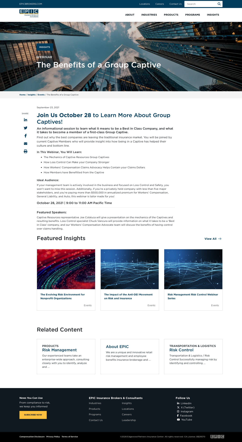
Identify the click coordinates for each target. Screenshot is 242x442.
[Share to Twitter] (25, 128)
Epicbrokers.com (30, 4)
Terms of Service (70, 436)
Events (41, 95)
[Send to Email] (25, 143)
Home (22, 95)
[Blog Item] (66, 280)
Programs (95, 414)
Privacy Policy (53, 436)
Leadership (129, 420)
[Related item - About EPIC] (129, 356)
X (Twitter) (185, 407)
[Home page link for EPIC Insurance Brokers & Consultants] (29, 13)
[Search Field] (203, 4)
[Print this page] (25, 151)
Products (94, 408)
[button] (130, 15)
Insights (32, 95)
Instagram (185, 411)
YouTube (184, 419)
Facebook (184, 415)
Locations (144, 4)
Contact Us (175, 4)
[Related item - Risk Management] (66, 356)
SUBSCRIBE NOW (33, 415)
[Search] (219, 4)
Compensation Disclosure (32, 436)
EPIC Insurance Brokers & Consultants (116, 398)
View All (210, 238)
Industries (95, 403)
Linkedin (184, 403)
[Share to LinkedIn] (25, 120)
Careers (159, 4)
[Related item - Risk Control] (193, 356)
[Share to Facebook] (25, 136)
